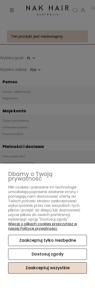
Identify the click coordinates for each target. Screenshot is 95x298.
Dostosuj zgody (48, 254)
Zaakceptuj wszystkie (48, 268)
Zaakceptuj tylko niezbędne (47, 240)
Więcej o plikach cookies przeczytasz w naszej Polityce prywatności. (42, 226)
